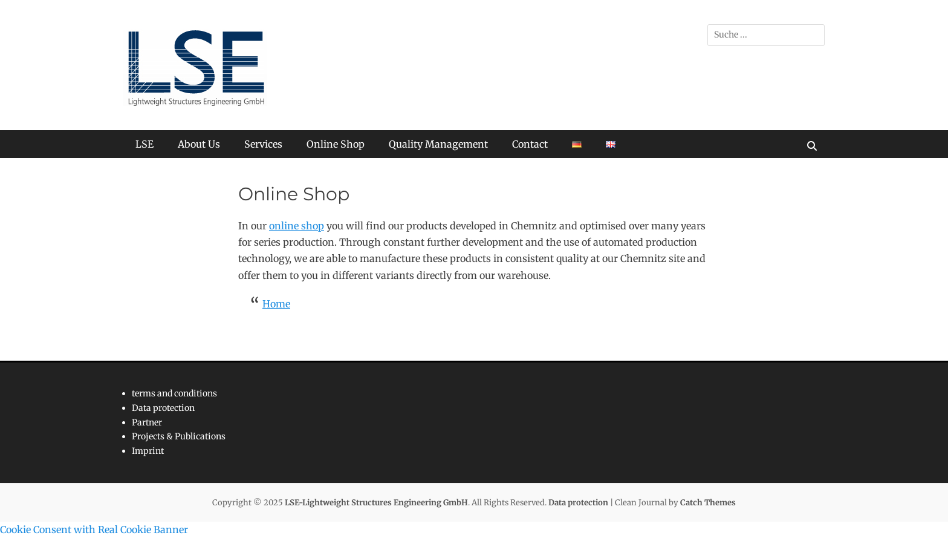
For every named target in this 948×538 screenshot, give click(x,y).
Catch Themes (708, 502)
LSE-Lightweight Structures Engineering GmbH (376, 502)
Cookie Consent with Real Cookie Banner (94, 529)
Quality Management (438, 144)
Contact (530, 144)
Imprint (148, 450)
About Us (199, 144)
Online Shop (336, 144)
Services (263, 144)
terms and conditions (174, 393)
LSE (144, 144)
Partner (147, 422)
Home (276, 304)
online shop (296, 226)
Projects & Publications (179, 436)
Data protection (163, 407)
